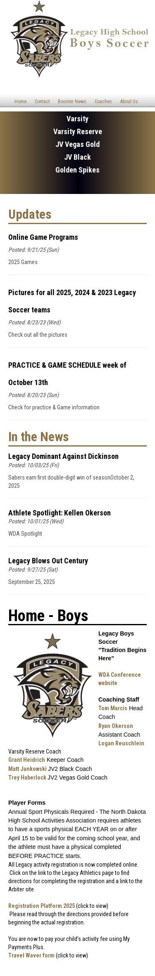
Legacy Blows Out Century (48, 560)
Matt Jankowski (27, 769)
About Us (129, 101)
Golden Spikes (77, 169)
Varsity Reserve (77, 131)
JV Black (77, 157)
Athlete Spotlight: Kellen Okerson (59, 512)
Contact (42, 101)
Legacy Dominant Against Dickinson (63, 456)
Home (20, 101)
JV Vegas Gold (77, 144)
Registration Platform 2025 (41, 906)
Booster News (72, 101)
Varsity (77, 118)
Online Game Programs (43, 237)
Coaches (103, 101)
